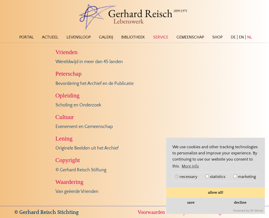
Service (160, 37)
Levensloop (79, 37)
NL (249, 37)
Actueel (50, 37)
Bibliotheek (133, 37)
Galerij (106, 37)
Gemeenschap (190, 37)
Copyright (67, 160)
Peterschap (68, 73)
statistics (215, 176)
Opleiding (67, 95)
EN (241, 37)
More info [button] (190, 166)
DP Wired (256, 210)
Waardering (69, 182)
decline (240, 203)
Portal (26, 37)
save (191, 203)
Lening (64, 138)
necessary (186, 176)
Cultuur (64, 117)
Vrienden (66, 52)
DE (233, 37)
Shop (217, 37)
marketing (245, 176)
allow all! (215, 193)
